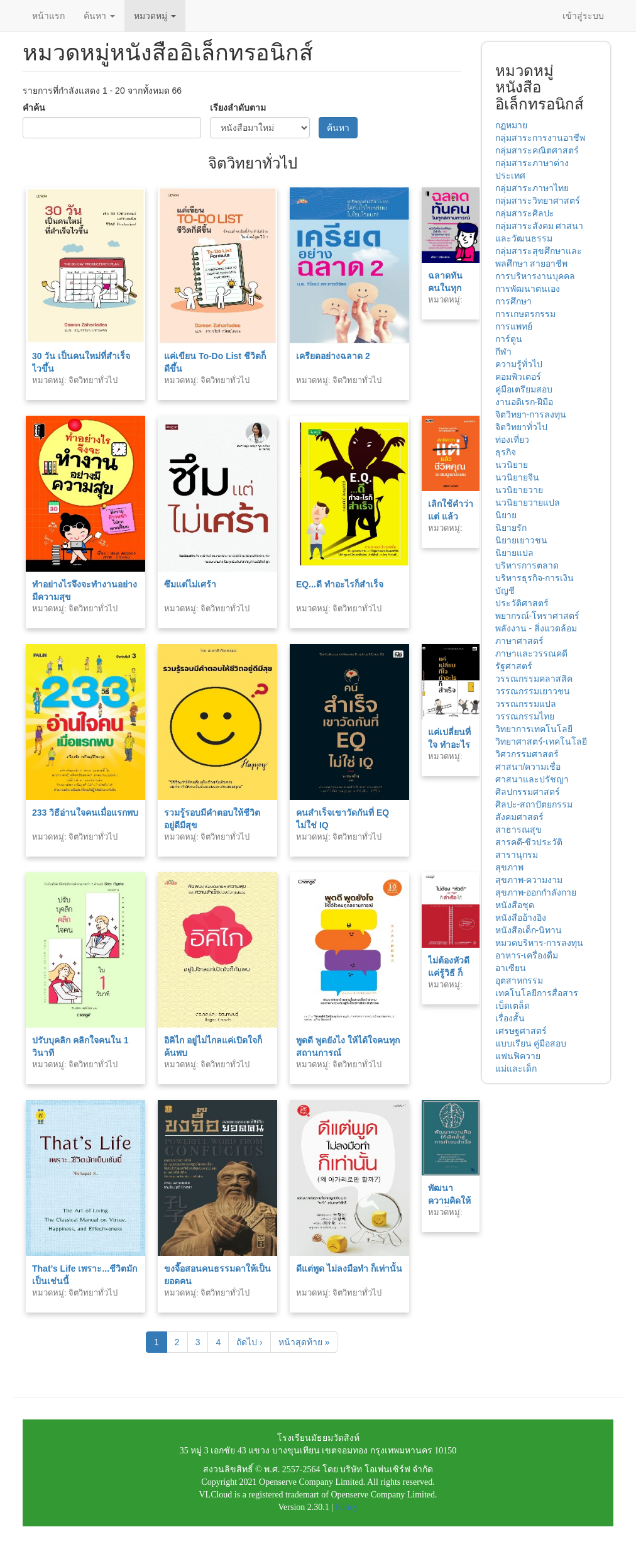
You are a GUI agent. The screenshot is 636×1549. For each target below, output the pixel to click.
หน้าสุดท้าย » (304, 1342)
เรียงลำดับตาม (238, 108)
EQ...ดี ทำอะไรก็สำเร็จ (339, 584)
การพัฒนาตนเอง (527, 289)
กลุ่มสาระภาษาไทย (532, 188)
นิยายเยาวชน (521, 540)
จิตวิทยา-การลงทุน (531, 414)
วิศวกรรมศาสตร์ (527, 754)
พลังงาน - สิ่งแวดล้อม (536, 628)
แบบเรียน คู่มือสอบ (531, 1043)
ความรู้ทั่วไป (518, 364)
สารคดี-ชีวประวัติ (529, 842)
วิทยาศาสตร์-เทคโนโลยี (541, 741)
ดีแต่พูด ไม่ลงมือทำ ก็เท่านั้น (349, 1268)
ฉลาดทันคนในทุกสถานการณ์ (450, 288)
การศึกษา (513, 301)
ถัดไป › (249, 1342)
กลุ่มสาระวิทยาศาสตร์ (537, 201)
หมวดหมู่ (155, 16)
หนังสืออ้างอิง (520, 918)
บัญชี (505, 591)
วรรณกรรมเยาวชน (532, 691)
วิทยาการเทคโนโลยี (534, 729)
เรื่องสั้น (510, 1018)
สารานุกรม (516, 855)
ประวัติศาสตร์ (522, 603)
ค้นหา (99, 16)
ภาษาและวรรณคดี (531, 653)
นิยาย (506, 515)
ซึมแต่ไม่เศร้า (190, 584)
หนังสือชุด (514, 905)
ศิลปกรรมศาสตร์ (527, 792)
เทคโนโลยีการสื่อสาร (536, 993)
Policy (347, 1507)
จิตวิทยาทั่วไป (521, 427)
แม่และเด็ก (516, 1068)
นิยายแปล (514, 553)
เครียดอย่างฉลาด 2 (333, 356)
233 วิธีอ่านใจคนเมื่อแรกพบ (85, 813)
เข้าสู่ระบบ (583, 16)
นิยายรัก (511, 528)
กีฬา (503, 352)
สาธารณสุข (518, 829)
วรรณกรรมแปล (525, 704)
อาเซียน (510, 968)
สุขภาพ (509, 867)
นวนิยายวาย (519, 490)
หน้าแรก (48, 16)
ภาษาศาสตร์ (519, 641)
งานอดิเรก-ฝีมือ (524, 402)
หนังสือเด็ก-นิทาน (528, 930)
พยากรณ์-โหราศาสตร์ (537, 616)
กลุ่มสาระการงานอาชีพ (540, 138)
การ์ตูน (508, 339)
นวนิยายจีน (517, 477)
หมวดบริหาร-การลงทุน (539, 943)
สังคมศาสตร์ (519, 817)
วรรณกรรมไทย (524, 716)
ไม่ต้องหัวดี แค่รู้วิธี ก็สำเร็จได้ (448, 973)
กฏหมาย (511, 125)
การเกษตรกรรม (525, 314)
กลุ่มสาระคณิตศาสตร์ (537, 150)
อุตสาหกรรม (519, 980)
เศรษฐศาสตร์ (521, 1031)
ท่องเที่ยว (512, 440)
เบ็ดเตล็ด (512, 1006)
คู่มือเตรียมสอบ (523, 389)
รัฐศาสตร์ (513, 666)
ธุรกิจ (505, 452)
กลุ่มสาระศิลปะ (524, 213)
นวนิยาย (511, 465)
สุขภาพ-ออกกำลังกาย (536, 892)
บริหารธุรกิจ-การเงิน (534, 578)
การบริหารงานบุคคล (535, 276)
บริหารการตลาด (527, 565)
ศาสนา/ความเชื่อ (528, 767)
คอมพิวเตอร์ (518, 377)
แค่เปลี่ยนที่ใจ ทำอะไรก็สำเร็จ (449, 744)
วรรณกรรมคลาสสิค (534, 679)
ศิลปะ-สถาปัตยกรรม (534, 804)
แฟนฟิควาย (517, 1056)
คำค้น (34, 108)
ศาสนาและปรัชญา (532, 779)
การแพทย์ (513, 326)
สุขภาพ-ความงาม (529, 880)
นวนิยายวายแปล (527, 502)
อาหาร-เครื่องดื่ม (527, 955)
